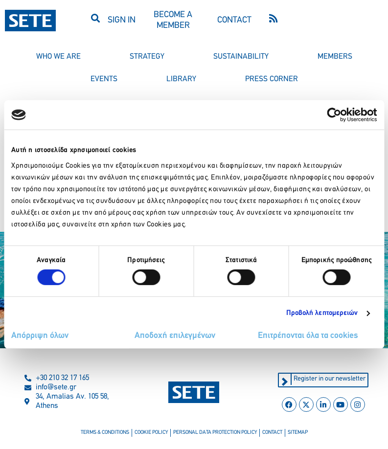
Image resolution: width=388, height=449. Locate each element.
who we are (58, 57)
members (335, 57)
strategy (147, 57)
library (181, 79)
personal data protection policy (215, 432)
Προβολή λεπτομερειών (322, 313)
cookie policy (151, 432)
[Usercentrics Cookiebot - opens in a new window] (334, 115)
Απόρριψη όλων (39, 335)
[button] (96, 18)
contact (272, 432)
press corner (271, 79)
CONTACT (234, 20)
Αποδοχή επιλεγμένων (175, 335)
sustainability (241, 57)
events (104, 79)
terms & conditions (105, 432)
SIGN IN (122, 20)
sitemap (298, 432)
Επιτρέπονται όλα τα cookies (308, 335)
